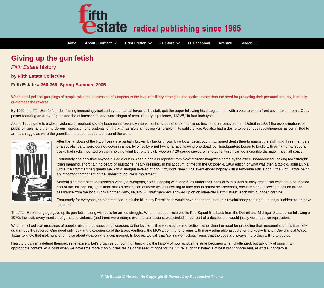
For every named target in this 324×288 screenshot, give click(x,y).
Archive (225, 43)
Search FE (249, 43)
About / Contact (101, 43)
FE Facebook (199, 43)
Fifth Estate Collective (41, 76)
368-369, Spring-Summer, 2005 (73, 84)
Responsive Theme (206, 277)
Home (71, 43)
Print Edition (139, 43)
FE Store (170, 43)
